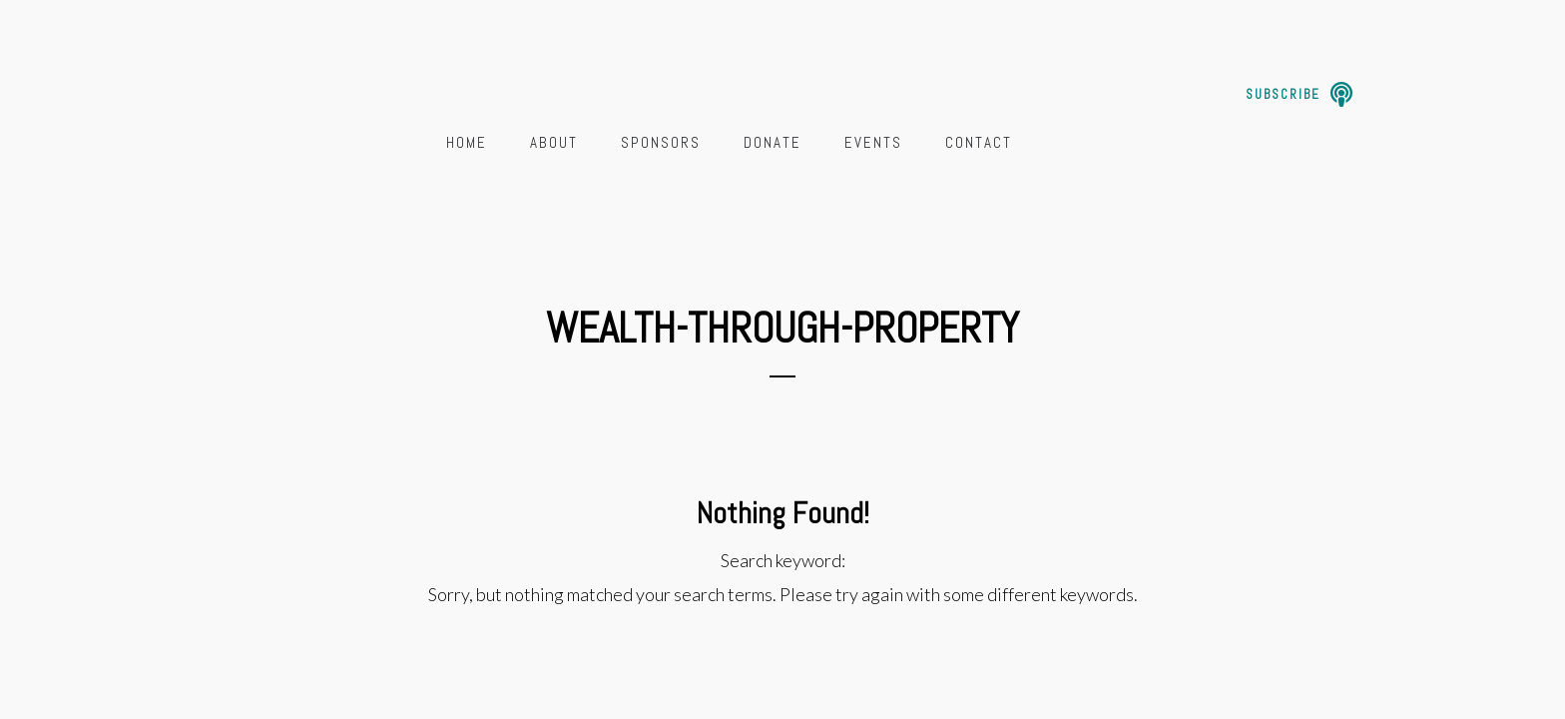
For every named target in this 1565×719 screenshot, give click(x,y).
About (554, 142)
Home (466, 142)
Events (873, 142)
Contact (978, 142)
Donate (772, 142)
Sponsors (661, 142)
